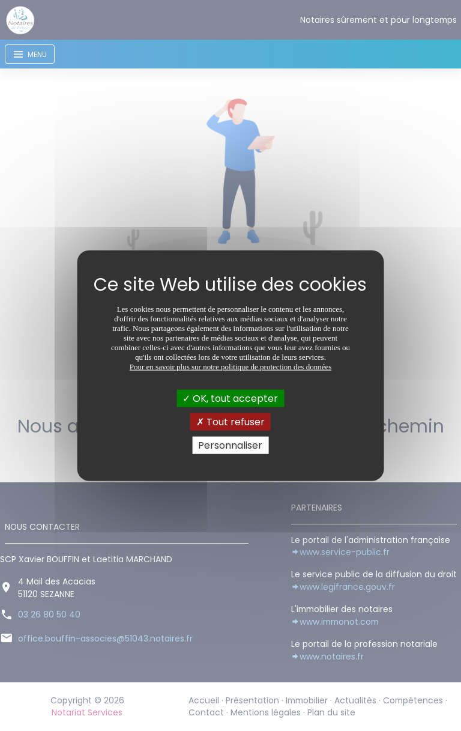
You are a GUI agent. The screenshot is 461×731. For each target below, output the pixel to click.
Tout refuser (230, 421)
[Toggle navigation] (30, 54)
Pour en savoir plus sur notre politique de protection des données (231, 366)
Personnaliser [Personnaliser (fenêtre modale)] (230, 445)
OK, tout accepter (230, 398)
